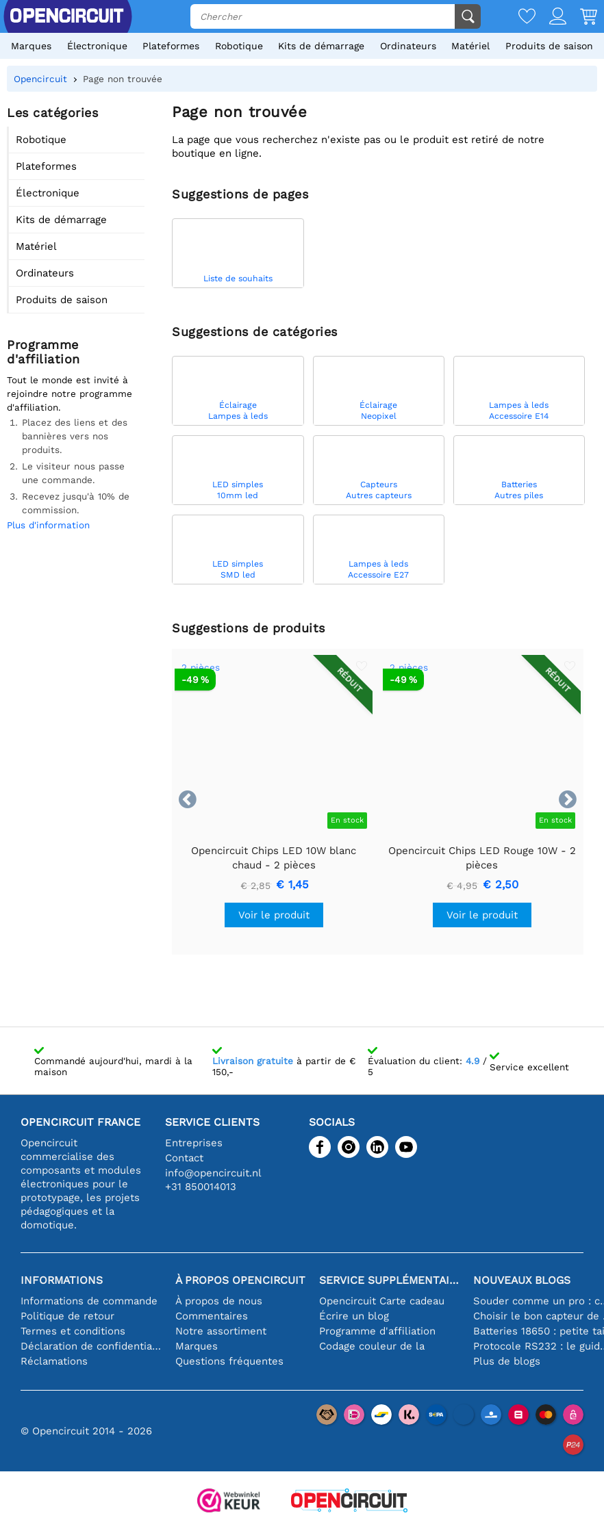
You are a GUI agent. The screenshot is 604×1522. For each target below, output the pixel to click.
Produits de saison (549, 45)
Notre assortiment (220, 1331)
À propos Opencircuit (240, 1280)
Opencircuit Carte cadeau (381, 1301)
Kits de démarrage (321, 45)
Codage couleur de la (372, 1346)
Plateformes (170, 45)
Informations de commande (89, 1301)
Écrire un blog (354, 1316)
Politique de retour (67, 1316)
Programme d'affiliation (377, 1331)
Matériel (470, 45)
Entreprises (194, 1143)
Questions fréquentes (229, 1361)
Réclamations (54, 1361)
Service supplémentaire (389, 1280)
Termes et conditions (73, 1331)
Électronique (97, 45)
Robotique (239, 45)
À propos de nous (218, 1301)
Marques (31, 45)
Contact (184, 1158)
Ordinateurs (408, 45)
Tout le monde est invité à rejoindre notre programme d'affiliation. (69, 393)
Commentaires (211, 1316)
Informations (62, 1280)
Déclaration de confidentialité (91, 1346)
